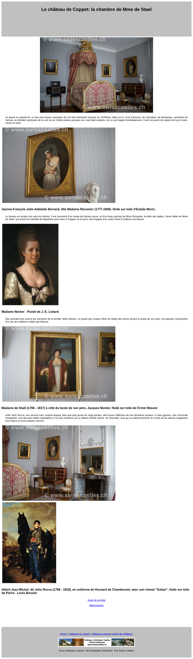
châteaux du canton (79, 633)
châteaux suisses (101, 633)
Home (63, 633)
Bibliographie (96, 605)
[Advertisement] (96, 24)
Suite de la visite (97, 600)
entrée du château (121, 633)
